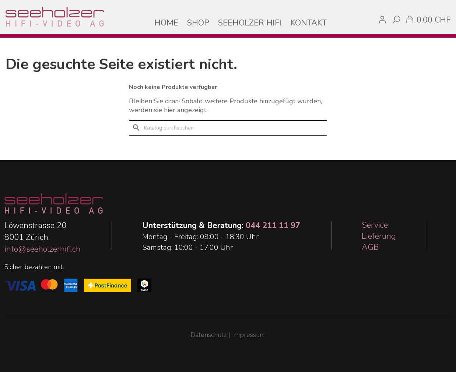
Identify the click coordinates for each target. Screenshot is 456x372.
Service (375, 225)
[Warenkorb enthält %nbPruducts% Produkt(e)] (427, 19)
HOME (166, 22)
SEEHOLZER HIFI (249, 22)
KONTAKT (308, 22)
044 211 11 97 (273, 225)
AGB (370, 247)
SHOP (198, 22)
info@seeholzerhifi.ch (42, 249)
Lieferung (379, 236)
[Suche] (228, 128)
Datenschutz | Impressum (228, 334)
